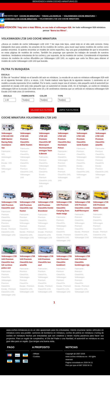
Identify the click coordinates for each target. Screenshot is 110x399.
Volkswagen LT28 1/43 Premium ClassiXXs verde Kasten (82, 139)
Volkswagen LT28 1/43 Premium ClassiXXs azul (9, 205)
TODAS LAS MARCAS (51, 16)
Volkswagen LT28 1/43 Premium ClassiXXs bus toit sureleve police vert (9, 262)
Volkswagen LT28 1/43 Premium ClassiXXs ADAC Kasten (26, 139)
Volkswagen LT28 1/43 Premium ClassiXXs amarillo (100, 139)
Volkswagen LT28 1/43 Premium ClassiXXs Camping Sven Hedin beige (64, 208)
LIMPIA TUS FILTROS (68, 110)
